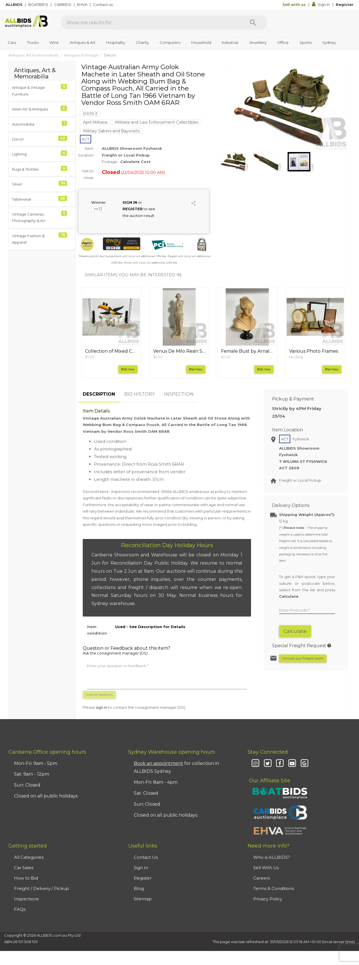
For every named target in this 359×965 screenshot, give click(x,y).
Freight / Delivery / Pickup (41, 888)
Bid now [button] (128, 369)
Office (283, 42)
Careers (261, 878)
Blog (139, 888)
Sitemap (143, 898)
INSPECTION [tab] (179, 394)
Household (201, 42)
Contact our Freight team (303, 658)
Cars (12, 42)
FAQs (20, 909)
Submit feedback (99, 694)
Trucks (33, 42)
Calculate (295, 631)
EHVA (82, 4)
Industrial (230, 42)
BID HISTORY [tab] (139, 394)
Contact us (103, 4)
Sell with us (294, 4)
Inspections (26, 898)
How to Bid (26, 878)
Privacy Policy (267, 898)
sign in (101, 707)
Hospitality (115, 42)
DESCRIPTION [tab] (99, 394)
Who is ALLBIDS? (271, 857)
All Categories (28, 857)
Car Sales (23, 867)
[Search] (253, 22)
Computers (170, 42)
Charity (142, 42)
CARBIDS (63, 4)
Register (344, 4)
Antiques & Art (82, 42)
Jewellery (257, 42)
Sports (306, 42)
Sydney (329, 42)
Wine (54, 42)
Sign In (321, 4)
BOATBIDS (38, 4)
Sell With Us (266, 867)
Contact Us (146, 857)
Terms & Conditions (273, 888)
